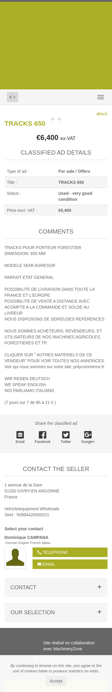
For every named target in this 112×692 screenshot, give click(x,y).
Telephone (52, 552)
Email (20, 437)
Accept (56, 681)
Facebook (42, 437)
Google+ (88, 437)
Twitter (66, 437)
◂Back (102, 113)
